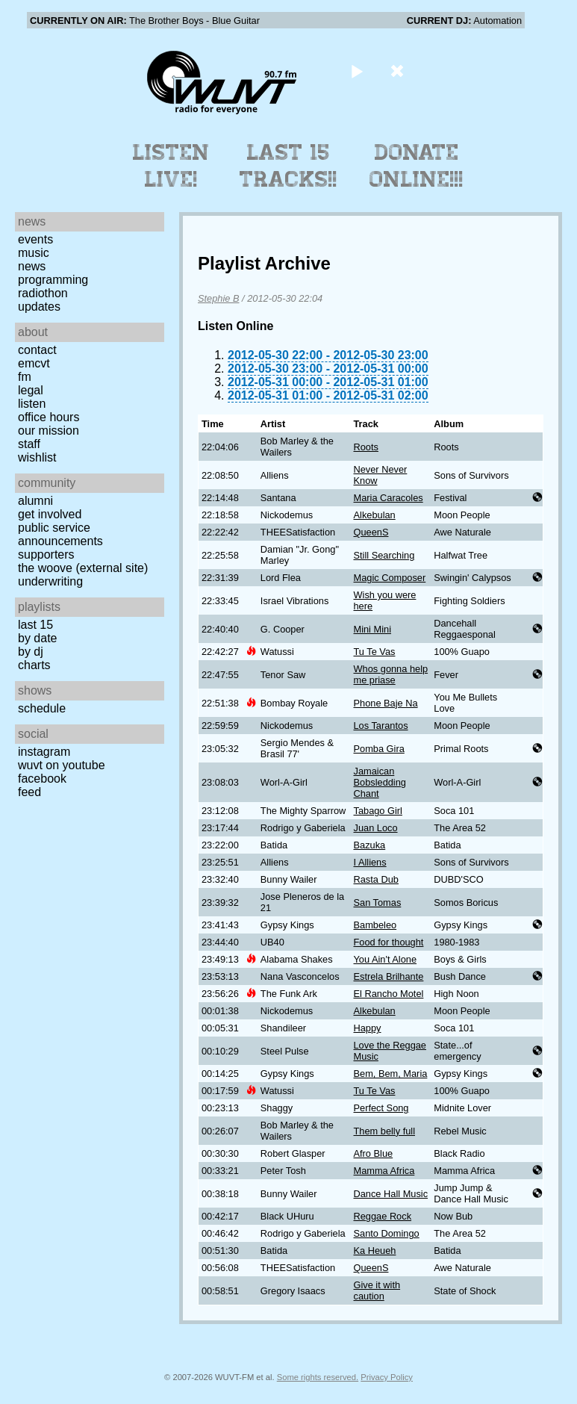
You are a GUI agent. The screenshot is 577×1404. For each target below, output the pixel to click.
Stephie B (219, 298)
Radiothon (43, 293)
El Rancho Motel (389, 993)
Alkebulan (375, 515)
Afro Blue (373, 1153)
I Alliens (370, 862)
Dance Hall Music (391, 1193)
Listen (32, 403)
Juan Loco (376, 827)
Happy (367, 1028)
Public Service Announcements (60, 534)
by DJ (30, 651)
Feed (29, 792)
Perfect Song (381, 1107)
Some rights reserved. (317, 1377)
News (32, 266)
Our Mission (48, 430)
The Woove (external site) (83, 568)
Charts (34, 665)
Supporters (46, 554)
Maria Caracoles (388, 497)
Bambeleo (375, 925)
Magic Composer (390, 577)
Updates (39, 306)
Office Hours (48, 417)
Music (33, 252)
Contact (37, 350)
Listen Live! (171, 166)
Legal (30, 390)
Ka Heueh (375, 1250)
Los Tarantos (381, 725)
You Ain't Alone (385, 959)
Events (35, 239)
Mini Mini (372, 629)
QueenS (371, 532)
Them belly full (385, 1131)
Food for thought (389, 942)
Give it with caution (377, 1290)
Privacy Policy (387, 1377)
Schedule (42, 708)
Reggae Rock (383, 1216)
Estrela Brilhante (389, 976)
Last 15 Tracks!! (288, 166)
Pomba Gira (379, 748)
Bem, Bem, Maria (391, 1073)
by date (37, 638)
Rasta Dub (376, 879)
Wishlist (37, 457)
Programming (53, 279)
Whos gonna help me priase (391, 674)
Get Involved (49, 514)
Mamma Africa (384, 1170)
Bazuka (370, 845)
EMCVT (34, 363)
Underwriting (50, 581)
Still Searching (384, 555)
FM (24, 376)
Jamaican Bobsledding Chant (380, 782)
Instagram (44, 751)
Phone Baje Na (386, 703)
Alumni (35, 500)
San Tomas (378, 902)
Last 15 (35, 624)
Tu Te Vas (375, 651)
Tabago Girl (378, 810)
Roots (366, 447)
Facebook (42, 778)
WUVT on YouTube (61, 765)
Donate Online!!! (416, 166)
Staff (29, 444)
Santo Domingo (387, 1233)
